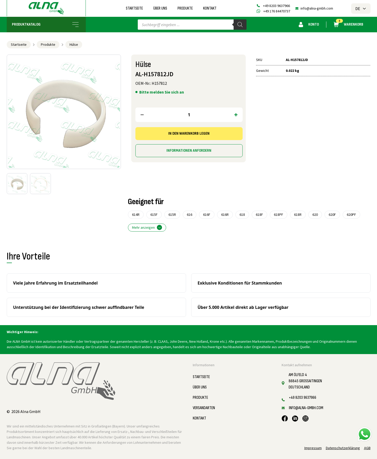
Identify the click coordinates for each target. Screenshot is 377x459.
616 (189, 214)
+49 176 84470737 (276, 11)
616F (206, 214)
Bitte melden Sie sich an (161, 92)
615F (154, 214)
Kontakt (210, 8)
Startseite (134, 8)
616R (225, 214)
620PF (351, 214)
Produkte (185, 8)
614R (136, 214)
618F (259, 214)
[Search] (240, 24)
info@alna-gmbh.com (317, 8)
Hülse (74, 44)
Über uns (160, 8)
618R (298, 214)
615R (172, 214)
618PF (278, 214)
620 (315, 214)
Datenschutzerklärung (343, 448)
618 (242, 214)
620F (332, 214)
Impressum (313, 448)
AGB (367, 448)
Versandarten (204, 408)
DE (360, 8)
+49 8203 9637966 (276, 5)
